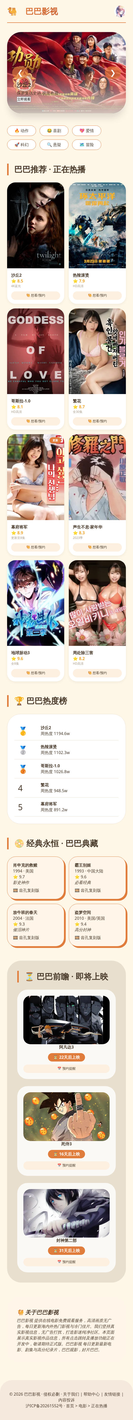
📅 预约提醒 (66, 1068)
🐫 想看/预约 (35, 295)
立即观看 (23, 99)
